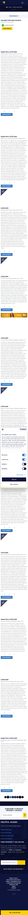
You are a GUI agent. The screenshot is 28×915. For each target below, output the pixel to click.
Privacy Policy (13, 878)
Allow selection (14, 484)
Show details (20, 474)
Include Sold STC (9, 25)
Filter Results (14, 16)
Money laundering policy (13, 881)
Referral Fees (13, 884)
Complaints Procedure (14, 883)
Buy (7, 7)
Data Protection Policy (13, 879)
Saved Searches (17, 7)
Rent (10, 7)
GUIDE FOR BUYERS (6, 832)
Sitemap (13, 888)
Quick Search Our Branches (13, 869)
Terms (13, 886)
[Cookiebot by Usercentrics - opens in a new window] (20, 429)
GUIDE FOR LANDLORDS (7, 835)
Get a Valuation (14, 912)
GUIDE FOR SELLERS (6, 829)
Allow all (14, 479)
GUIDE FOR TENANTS (6, 838)
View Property (6, 114)
